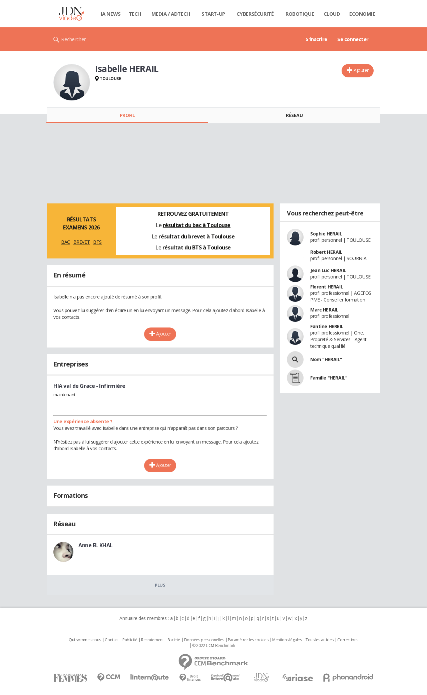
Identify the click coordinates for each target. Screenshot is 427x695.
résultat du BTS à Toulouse (196, 247)
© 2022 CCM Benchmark (213, 645)
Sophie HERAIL (326, 233)
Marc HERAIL (324, 309)
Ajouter (361, 70)
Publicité (129, 640)
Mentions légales (287, 640)
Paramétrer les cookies (248, 640)
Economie (362, 13)
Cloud (332, 13)
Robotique (300, 13)
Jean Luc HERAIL (328, 270)
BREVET (81, 242)
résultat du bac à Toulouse (197, 225)
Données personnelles (204, 640)
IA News (111, 13)
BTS (97, 242)
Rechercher (73, 39)
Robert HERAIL (326, 252)
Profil (127, 115)
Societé (173, 640)
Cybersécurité (255, 13)
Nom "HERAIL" (326, 359)
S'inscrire (316, 39)
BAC (65, 242)
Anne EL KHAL (95, 545)
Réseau (294, 115)
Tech (135, 13)
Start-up (213, 13)
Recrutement (152, 640)
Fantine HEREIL (326, 326)
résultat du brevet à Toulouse (196, 236)
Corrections (347, 640)
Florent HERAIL (326, 286)
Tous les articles (320, 640)
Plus (160, 585)
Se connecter (353, 39)
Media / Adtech (170, 13)
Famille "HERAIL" (328, 378)
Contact (111, 640)
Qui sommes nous (85, 640)
